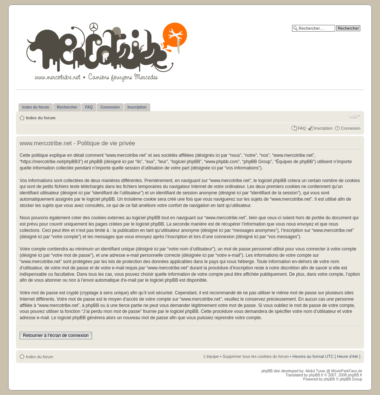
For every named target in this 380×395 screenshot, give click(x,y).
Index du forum (40, 118)
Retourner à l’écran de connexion (56, 335)
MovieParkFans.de (346, 371)
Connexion (350, 128)
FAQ (302, 128)
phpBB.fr (316, 375)
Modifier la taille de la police (355, 116)
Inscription (323, 128)
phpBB (329, 379)
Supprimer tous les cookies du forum (256, 356)
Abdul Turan (316, 371)
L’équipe (211, 356)
